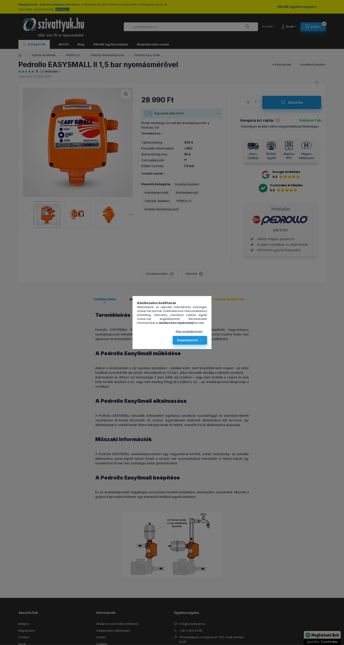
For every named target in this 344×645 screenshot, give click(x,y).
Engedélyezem (187, 340)
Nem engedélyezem (189, 331)
